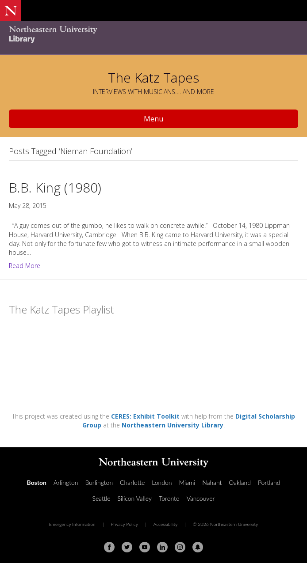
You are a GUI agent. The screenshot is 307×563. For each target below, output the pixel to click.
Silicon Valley (135, 498)
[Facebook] (109, 547)
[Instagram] (180, 547)
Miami (187, 482)
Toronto (169, 498)
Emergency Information (72, 524)
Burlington (99, 482)
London (162, 482)
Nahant (212, 482)
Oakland (240, 482)
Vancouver (201, 498)
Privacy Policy (124, 524)
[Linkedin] (162, 547)
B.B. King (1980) (55, 187)
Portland (269, 482)
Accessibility (165, 524)
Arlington (66, 482)
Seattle (101, 498)
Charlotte (132, 482)
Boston (36, 482)
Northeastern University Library (172, 425)
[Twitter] (127, 547)
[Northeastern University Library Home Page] (153, 35)
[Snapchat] (197, 547)
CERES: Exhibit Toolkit (145, 416)
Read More (24, 265)
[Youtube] (144, 547)
